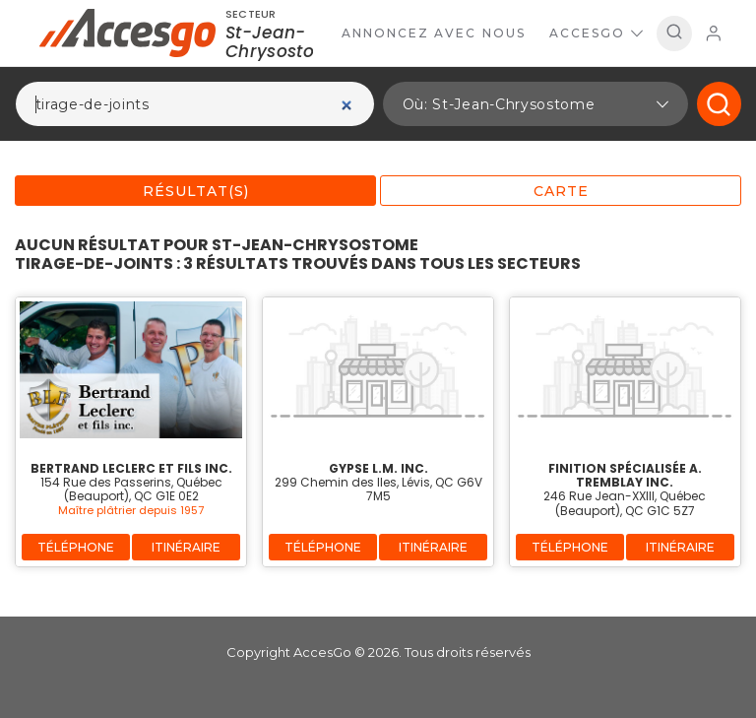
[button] (535, 104)
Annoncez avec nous (434, 33)
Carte (561, 191)
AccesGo (596, 33)
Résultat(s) (196, 191)
